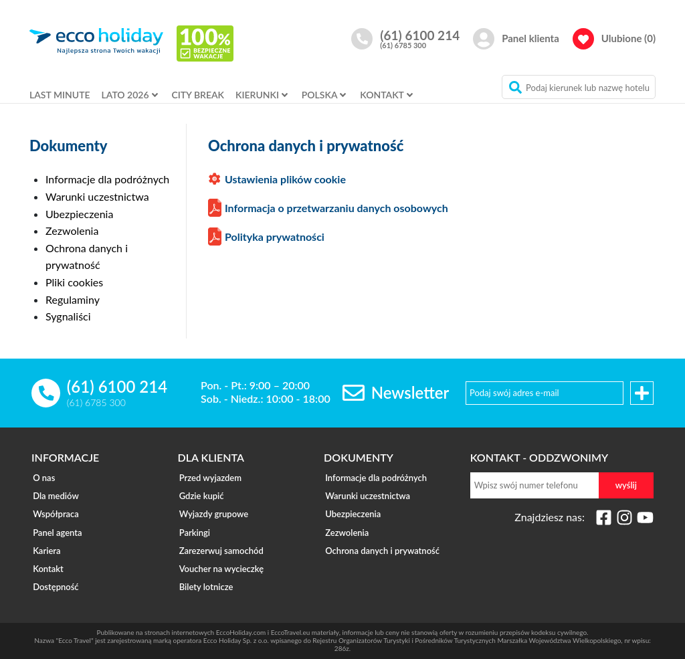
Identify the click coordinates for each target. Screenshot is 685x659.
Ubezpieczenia (79, 213)
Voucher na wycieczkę (220, 557)
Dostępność (54, 573)
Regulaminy (72, 299)
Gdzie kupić (200, 493)
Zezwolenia (71, 230)
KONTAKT (382, 94)
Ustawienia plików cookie (285, 179)
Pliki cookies (74, 282)
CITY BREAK (197, 94)
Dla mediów (54, 493)
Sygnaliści (68, 316)
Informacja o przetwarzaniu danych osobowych (336, 207)
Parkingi (193, 525)
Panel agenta (55, 525)
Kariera (45, 541)
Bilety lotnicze (205, 573)
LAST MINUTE (59, 94)
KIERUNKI (257, 94)
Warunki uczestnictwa (97, 196)
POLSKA (320, 94)
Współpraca (54, 509)
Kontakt (46, 557)
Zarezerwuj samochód (220, 541)
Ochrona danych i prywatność (381, 541)
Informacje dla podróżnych (107, 179)
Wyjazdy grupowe (212, 509)
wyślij (626, 485)
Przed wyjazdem (209, 477)
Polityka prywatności (274, 236)
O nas (42, 477)
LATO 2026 (125, 94)
